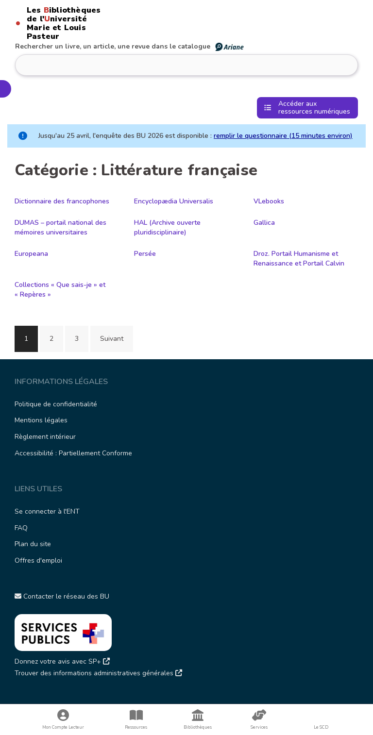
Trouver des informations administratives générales (98, 673)
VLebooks (269, 201)
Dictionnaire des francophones (62, 201)
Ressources (136, 719)
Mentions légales (41, 420)
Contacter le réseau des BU (62, 596)
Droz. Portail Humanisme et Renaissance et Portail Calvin (299, 258)
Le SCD (321, 727)
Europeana (31, 253)
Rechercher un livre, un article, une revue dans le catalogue (130, 46)
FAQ (21, 528)
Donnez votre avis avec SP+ (62, 661)
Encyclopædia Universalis (173, 201)
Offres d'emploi (38, 560)
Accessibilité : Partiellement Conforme (73, 453)
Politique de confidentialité (56, 404)
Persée (145, 253)
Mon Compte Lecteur (63, 719)
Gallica (264, 222)
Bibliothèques (198, 719)
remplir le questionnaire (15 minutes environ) (283, 135)
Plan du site (33, 544)
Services (259, 719)
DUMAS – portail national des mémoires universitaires (60, 227)
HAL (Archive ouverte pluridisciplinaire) (167, 227)
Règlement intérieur (45, 436)
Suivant (111, 338)
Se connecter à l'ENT (47, 511)
